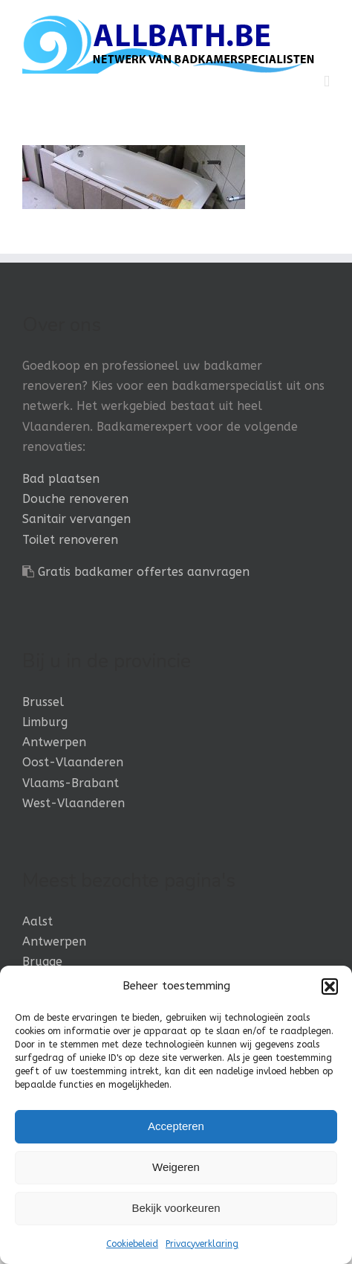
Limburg (45, 722)
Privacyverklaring (202, 1244)
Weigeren (176, 1167)
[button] (329, 986)
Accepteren (176, 1126)
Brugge (42, 962)
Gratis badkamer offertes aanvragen (144, 572)
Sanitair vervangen (76, 519)
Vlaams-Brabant (70, 783)
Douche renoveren (75, 499)
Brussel (43, 702)
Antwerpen (54, 742)
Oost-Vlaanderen (72, 762)
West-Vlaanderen (73, 803)
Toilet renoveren (70, 540)
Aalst (37, 921)
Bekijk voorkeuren (175, 1208)
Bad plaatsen (61, 479)
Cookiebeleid (132, 1244)
